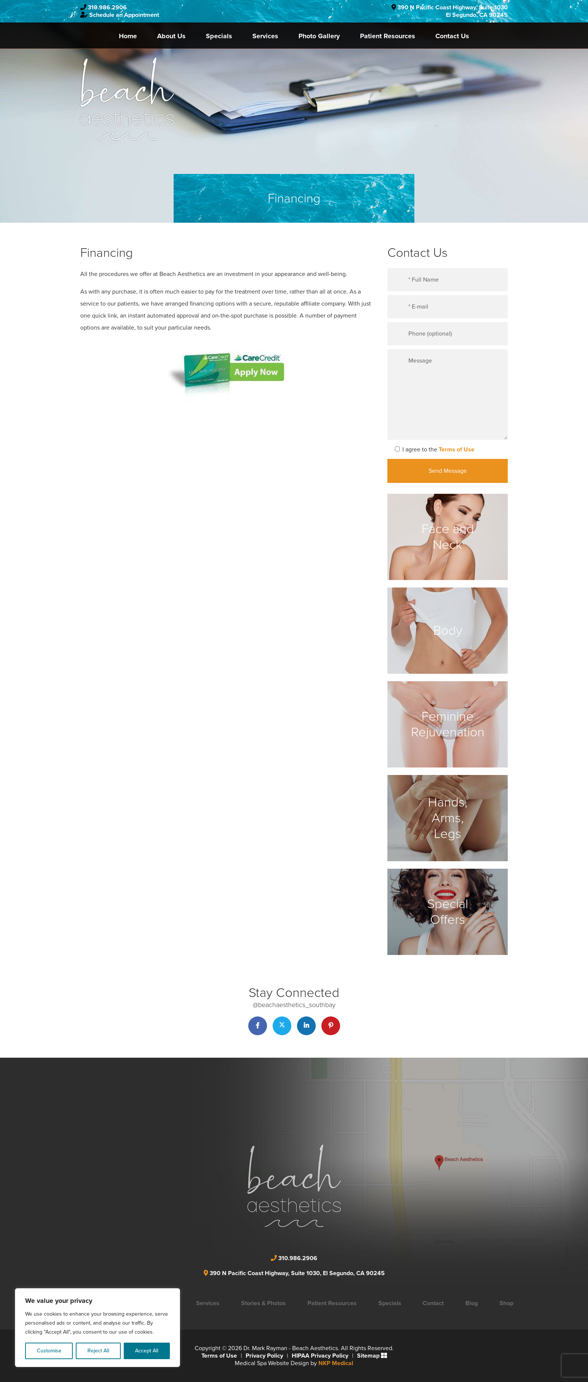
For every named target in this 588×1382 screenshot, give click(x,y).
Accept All (146, 1351)
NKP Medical (335, 1363)
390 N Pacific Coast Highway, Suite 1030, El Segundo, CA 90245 (297, 1273)
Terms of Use (456, 449)
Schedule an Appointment (124, 15)
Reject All (98, 1351)
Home (128, 36)
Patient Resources (387, 36)
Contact (433, 1303)
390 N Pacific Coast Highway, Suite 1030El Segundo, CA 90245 (453, 11)
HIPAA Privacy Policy (320, 1356)
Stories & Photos (263, 1303)
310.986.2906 (107, 7)
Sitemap (368, 1356)
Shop (506, 1303)
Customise (49, 1351)
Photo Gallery (319, 36)
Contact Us (452, 36)
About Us (171, 36)
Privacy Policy (264, 1356)
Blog (471, 1303)
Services (265, 36)
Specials (219, 36)
